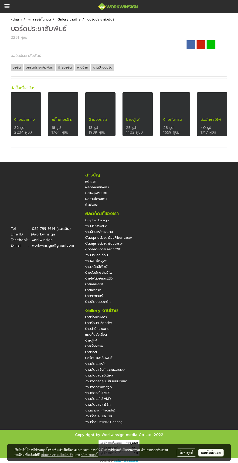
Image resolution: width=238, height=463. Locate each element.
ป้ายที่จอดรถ (94, 346)
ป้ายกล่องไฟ (94, 284)
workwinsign (42, 239)
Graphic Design (97, 220)
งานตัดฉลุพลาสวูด (98, 387)
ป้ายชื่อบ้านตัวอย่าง (98, 323)
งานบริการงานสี (96, 226)
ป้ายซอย (91, 352)
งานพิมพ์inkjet (96, 261)
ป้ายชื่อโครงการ (96, 317)
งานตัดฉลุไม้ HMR (98, 398)
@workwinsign (43, 234)
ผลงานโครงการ (96, 199)
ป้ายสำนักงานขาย (97, 328)
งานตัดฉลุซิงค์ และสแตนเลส (105, 369)
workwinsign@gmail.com (53, 245)
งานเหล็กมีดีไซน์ (96, 266)
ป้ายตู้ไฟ (91, 340)
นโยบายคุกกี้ (89, 455)
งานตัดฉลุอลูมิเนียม (99, 375)
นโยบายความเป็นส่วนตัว (57, 455)
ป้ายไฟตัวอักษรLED (99, 278)
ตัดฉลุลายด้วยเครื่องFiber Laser (108, 237)
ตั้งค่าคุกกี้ (186, 452)
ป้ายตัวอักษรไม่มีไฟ (98, 272)
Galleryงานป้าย (96, 193)
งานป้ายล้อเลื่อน (96, 255)
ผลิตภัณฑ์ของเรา (97, 187)
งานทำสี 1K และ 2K (98, 416)
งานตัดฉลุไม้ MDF (98, 392)
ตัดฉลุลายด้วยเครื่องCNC (103, 249)
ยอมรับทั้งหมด (211, 452)
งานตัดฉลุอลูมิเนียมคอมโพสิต (106, 381)
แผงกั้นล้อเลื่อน (96, 334)
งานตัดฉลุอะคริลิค (98, 404)
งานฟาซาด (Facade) (100, 410)
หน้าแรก (90, 181)
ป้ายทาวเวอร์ (94, 296)
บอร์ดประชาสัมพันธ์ (98, 358)
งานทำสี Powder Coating (103, 422)
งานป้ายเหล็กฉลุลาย (99, 231)
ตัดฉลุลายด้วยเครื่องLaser (104, 243)
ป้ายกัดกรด (93, 290)
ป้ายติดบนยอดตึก (98, 301)
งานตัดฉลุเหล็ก (95, 363)
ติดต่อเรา (91, 204)
